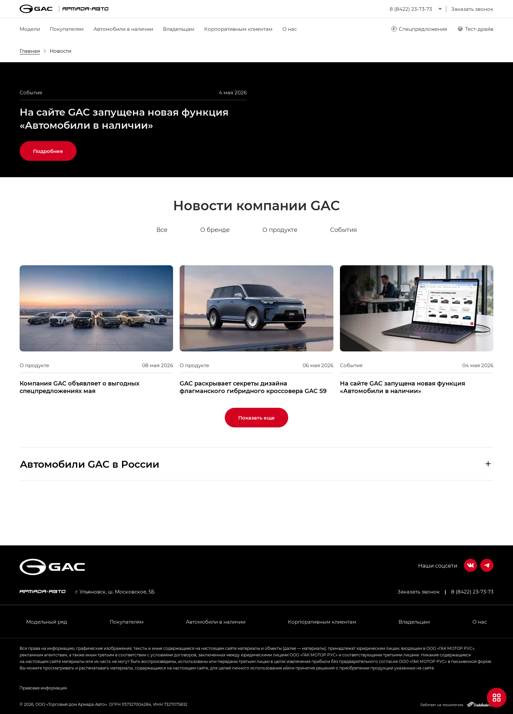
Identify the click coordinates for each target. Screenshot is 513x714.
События (343, 275)
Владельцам (178, 29)
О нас (289, 29)
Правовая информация (43, 687)
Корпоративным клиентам (238, 29)
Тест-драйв (475, 29)
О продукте (279, 275)
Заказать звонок (472, 9)
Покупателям (67, 29)
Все (162, 275)
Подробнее (48, 196)
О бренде (215, 275)
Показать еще (256, 463)
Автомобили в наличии (123, 29)
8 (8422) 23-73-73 (472, 591)
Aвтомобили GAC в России (89, 509)
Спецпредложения (419, 29)
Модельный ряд (46, 621)
